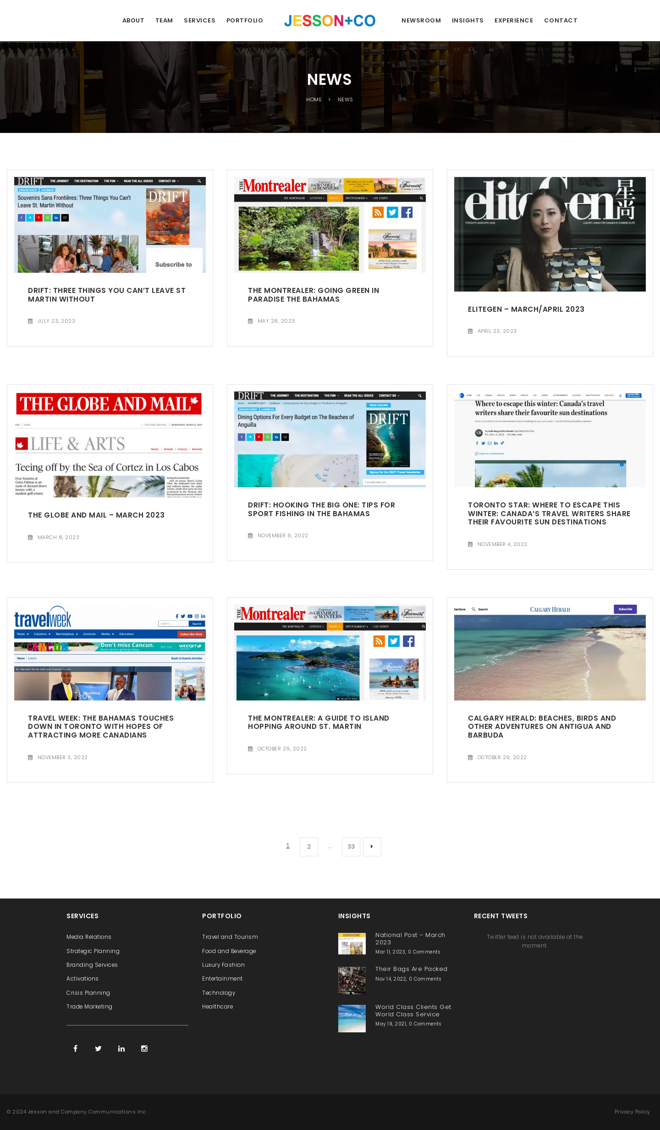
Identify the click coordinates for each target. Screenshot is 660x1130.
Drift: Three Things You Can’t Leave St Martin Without (107, 295)
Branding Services (92, 965)
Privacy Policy (632, 1111)
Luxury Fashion (223, 965)
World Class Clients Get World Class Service (413, 1010)
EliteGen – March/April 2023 (526, 309)
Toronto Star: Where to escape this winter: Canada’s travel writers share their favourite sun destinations (549, 513)
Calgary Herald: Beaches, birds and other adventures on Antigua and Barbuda (542, 726)
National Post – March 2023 (410, 938)
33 (351, 846)
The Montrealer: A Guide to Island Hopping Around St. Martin (319, 722)
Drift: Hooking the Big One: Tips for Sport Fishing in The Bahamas (321, 509)
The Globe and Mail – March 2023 (96, 515)
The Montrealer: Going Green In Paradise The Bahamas (313, 295)
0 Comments (424, 952)
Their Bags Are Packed (411, 969)
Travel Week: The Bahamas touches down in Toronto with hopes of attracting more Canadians (101, 726)
